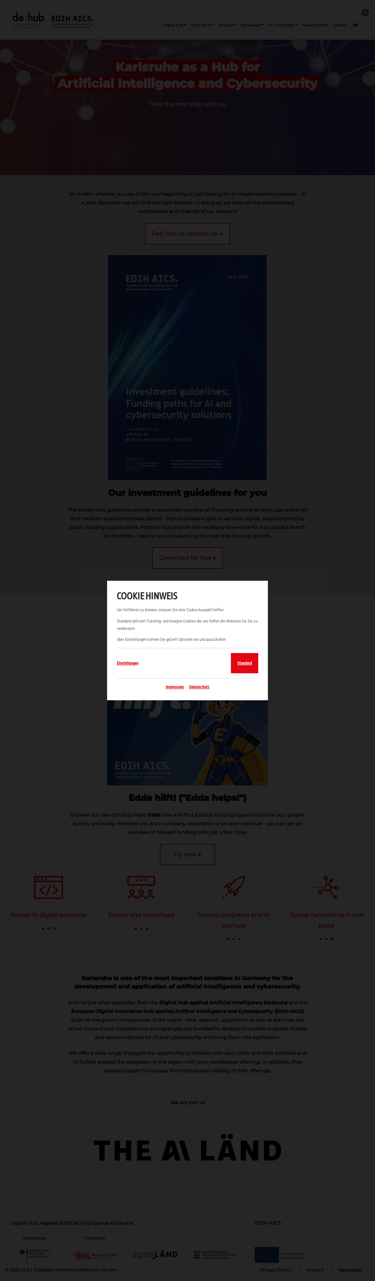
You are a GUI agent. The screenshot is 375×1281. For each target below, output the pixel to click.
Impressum (175, 687)
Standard (244, 663)
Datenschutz (199, 687)
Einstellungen (127, 663)
